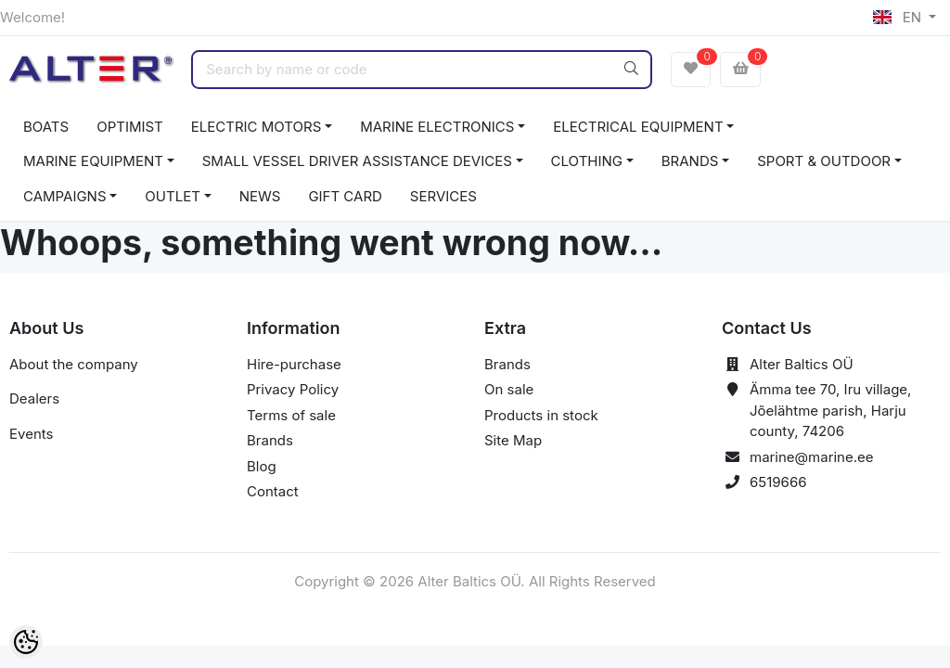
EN (899, 17)
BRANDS (690, 161)
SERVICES (443, 196)
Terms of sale (291, 415)
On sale (508, 389)
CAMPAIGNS (65, 196)
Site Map (513, 440)
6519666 (778, 482)
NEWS (260, 196)
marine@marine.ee (812, 457)
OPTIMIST (129, 126)
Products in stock (541, 415)
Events (31, 434)
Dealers (34, 398)
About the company (73, 364)
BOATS (46, 126)
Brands (270, 440)
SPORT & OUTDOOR (824, 161)
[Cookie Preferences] (26, 642)
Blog (261, 466)
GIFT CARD (344, 196)
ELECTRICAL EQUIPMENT (638, 126)
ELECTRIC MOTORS (256, 126)
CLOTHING (587, 161)
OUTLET (172, 196)
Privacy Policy (293, 389)
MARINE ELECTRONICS (437, 126)
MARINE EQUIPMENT (93, 161)
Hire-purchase (294, 364)
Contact (273, 491)
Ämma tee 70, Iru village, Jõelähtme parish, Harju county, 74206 (830, 410)
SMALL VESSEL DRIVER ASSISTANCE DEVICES (357, 161)
